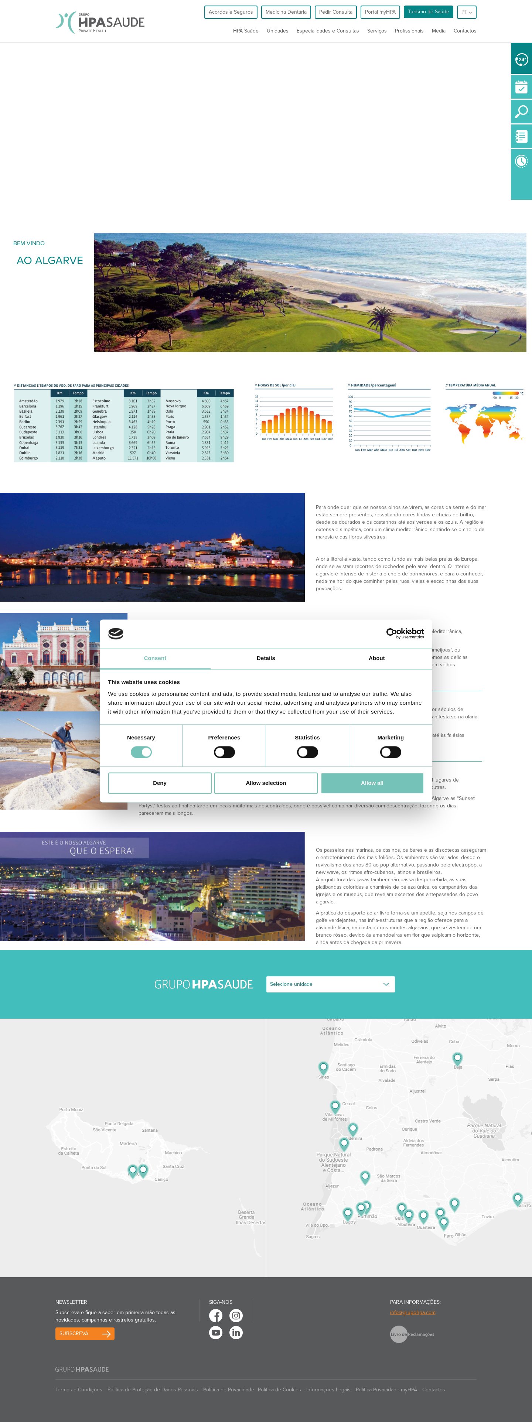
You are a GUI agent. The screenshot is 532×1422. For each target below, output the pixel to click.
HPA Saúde (246, 31)
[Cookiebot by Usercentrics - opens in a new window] (391, 633)
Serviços (377, 31)
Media (439, 31)
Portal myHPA (380, 12)
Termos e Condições (78, 1390)
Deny (160, 783)
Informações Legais (328, 1390)
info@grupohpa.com (413, 1312)
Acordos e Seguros (231, 12)
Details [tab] (266, 658)
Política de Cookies (279, 1390)
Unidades (278, 31)
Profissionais (409, 31)
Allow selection (266, 783)
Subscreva (73, 1333)
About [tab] (377, 658)
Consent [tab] (155, 658)
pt (466, 12)
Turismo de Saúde (428, 11)
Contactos (465, 31)
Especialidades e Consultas (328, 31)
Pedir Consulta (335, 12)
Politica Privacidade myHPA (386, 1390)
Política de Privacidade (228, 1390)
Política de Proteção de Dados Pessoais (153, 1390)
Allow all (372, 783)
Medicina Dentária (286, 12)
